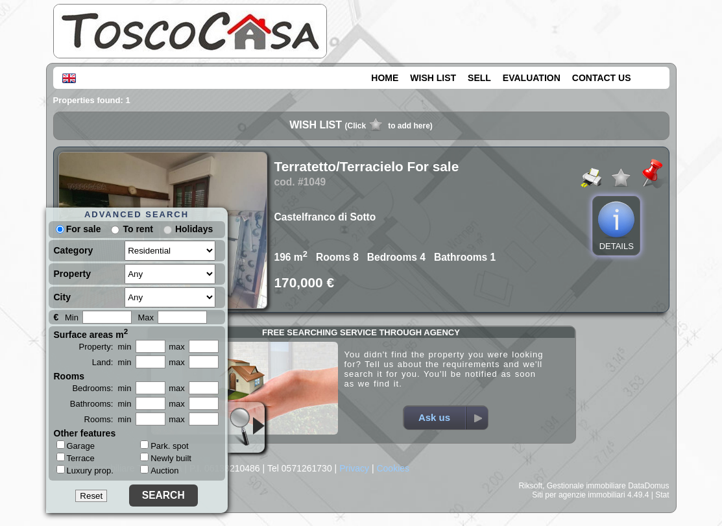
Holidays (194, 229)
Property (72, 274)
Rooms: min (108, 419)
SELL (479, 78)
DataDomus (648, 485)
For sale (78, 229)
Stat (662, 494)
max (177, 347)
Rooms (69, 376)
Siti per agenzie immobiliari (578, 494)
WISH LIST (433, 78)
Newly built (165, 458)
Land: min (112, 362)
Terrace (75, 458)
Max (146, 317)
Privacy (354, 468)
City (62, 297)
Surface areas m (91, 333)
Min (71, 317)
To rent (137, 229)
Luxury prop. (85, 470)
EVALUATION (531, 78)
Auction (159, 470)
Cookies (392, 468)
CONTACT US (601, 78)
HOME (384, 78)
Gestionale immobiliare (586, 485)
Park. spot (164, 446)
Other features (85, 433)
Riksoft (530, 485)
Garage (75, 445)
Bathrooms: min (101, 404)
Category (73, 250)
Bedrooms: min (101, 388)
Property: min (105, 347)
